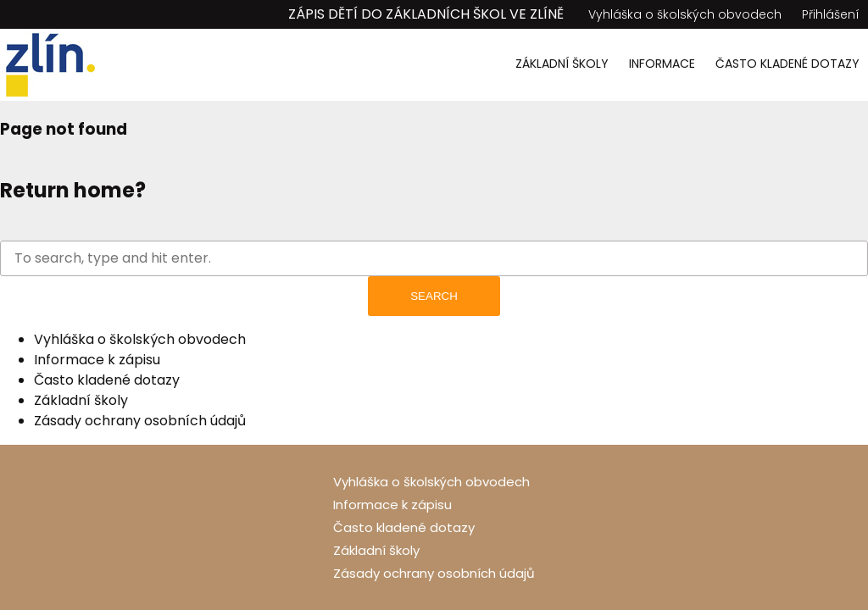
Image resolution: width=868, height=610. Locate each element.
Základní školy (562, 63)
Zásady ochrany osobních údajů (140, 420)
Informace (662, 63)
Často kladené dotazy (787, 63)
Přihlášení (831, 14)
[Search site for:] (434, 258)
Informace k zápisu (97, 359)
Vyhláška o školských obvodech (685, 14)
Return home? (73, 190)
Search (434, 296)
